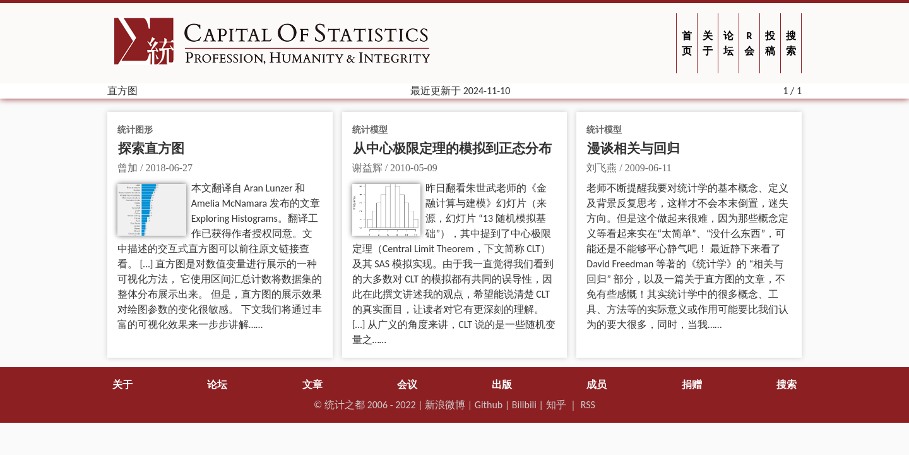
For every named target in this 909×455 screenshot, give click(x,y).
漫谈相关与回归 (633, 148)
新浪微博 (445, 405)
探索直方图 (151, 148)
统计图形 (135, 129)
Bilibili (524, 405)
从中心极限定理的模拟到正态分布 (452, 148)
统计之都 (344, 405)
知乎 (556, 405)
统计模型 (370, 129)
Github (488, 405)
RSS (588, 405)
